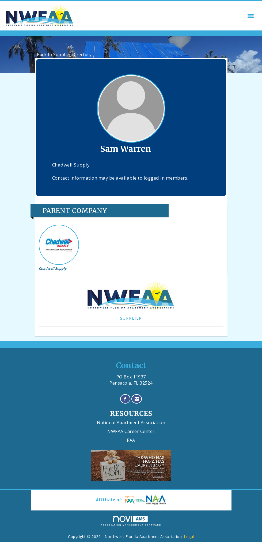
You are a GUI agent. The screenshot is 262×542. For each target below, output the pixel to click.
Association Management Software (131, 521)
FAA (131, 440)
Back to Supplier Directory (63, 54)
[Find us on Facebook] (125, 399)
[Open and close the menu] (166, 16)
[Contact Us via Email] (136, 399)
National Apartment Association (131, 422)
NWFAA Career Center (131, 431)
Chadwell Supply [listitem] (59, 248)
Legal (189, 536)
